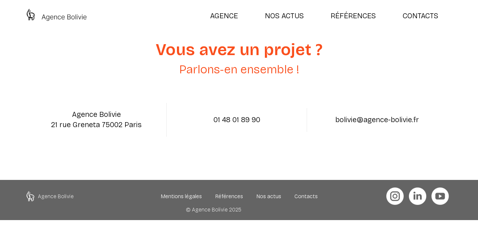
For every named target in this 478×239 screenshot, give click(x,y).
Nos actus (268, 196)
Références (229, 196)
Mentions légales (181, 196)
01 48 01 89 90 (236, 120)
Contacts (306, 196)
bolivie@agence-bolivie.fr (377, 120)
